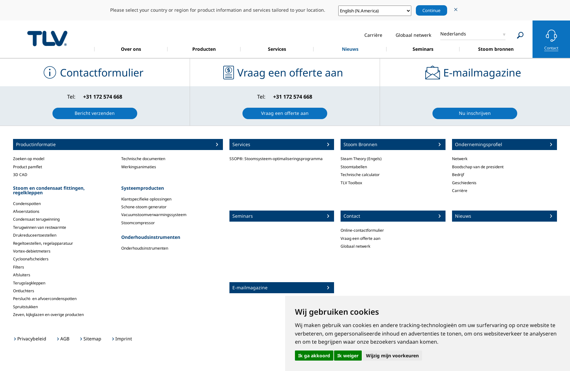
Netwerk (459, 158)
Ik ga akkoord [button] (314, 355)
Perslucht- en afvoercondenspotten (45, 298)
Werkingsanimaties (138, 167)
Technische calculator (360, 174)
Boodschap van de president (478, 167)
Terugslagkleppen (29, 283)
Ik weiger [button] (347, 355)
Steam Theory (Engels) (361, 158)
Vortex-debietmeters (32, 251)
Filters (18, 267)
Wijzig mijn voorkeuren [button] (392, 355)
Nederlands (453, 34)
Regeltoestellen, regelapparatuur (43, 243)
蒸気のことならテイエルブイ (47, 38)
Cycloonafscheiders (31, 259)
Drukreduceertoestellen (34, 235)
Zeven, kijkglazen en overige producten (48, 314)
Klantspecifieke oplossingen (146, 199)
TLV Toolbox (351, 183)
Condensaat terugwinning (36, 219)
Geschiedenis (464, 183)
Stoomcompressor (138, 223)
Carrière (459, 190)
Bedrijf (458, 174)
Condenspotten (27, 203)
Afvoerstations (26, 211)
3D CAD (20, 174)
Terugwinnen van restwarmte (39, 227)
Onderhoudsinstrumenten (144, 248)
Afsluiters (21, 275)
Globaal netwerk (355, 246)
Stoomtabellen (354, 167)
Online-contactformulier (362, 230)
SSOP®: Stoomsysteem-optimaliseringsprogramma (276, 158)
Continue (431, 10)
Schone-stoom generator (144, 207)
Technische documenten (143, 158)
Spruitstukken (25, 306)
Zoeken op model (28, 158)
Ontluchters (23, 291)
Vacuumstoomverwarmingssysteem (153, 214)
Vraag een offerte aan (360, 238)
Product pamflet (27, 167)
